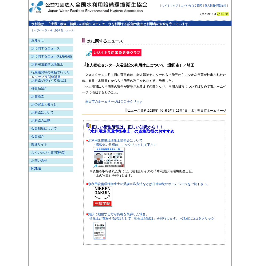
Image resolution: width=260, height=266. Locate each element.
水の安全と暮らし (44, 104)
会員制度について (44, 128)
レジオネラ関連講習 (46, 77)
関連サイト (39, 144)
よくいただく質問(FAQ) (48, 152)
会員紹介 (37, 136)
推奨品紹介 (39, 88)
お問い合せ (39, 160)
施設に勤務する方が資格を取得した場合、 (118, 214)
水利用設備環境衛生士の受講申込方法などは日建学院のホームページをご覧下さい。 (149, 184)
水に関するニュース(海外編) (51, 56)
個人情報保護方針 (215, 5)
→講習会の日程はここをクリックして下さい (125, 145)
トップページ (39, 30)
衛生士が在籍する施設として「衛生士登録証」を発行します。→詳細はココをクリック (151, 218)
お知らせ (37, 40)
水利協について (42, 112)
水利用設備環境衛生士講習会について (115, 140)
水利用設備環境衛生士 (47, 64)
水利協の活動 (40, 120)
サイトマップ (170, 5)
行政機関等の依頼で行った (50, 72)
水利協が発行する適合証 (48, 80)
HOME (36, 168)
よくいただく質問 (191, 5)
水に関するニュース (45, 48)
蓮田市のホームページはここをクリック (114, 101)
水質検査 (37, 96)
